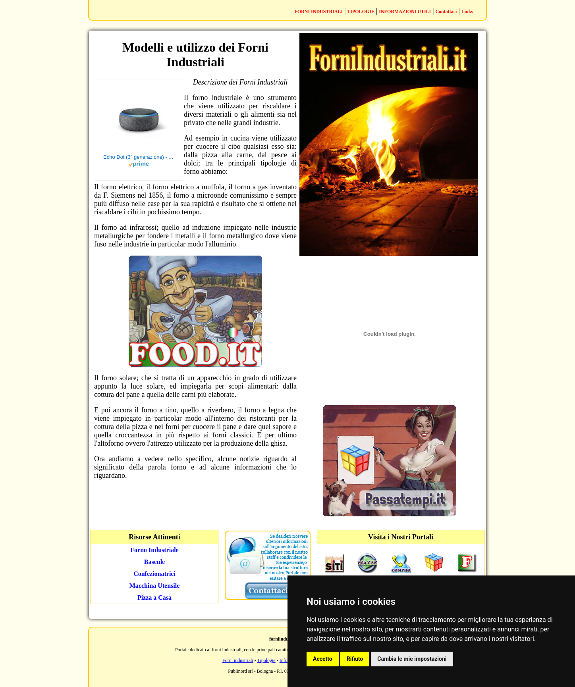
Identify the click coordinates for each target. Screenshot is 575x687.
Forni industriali (237, 660)
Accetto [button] (322, 659)
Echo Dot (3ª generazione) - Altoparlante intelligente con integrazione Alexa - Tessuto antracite (139, 157)
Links (467, 11)
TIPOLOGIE (360, 11)
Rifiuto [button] (355, 659)
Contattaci (446, 11)
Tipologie (266, 660)
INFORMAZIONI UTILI (405, 11)
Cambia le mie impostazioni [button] (411, 659)
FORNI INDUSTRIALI (318, 11)
